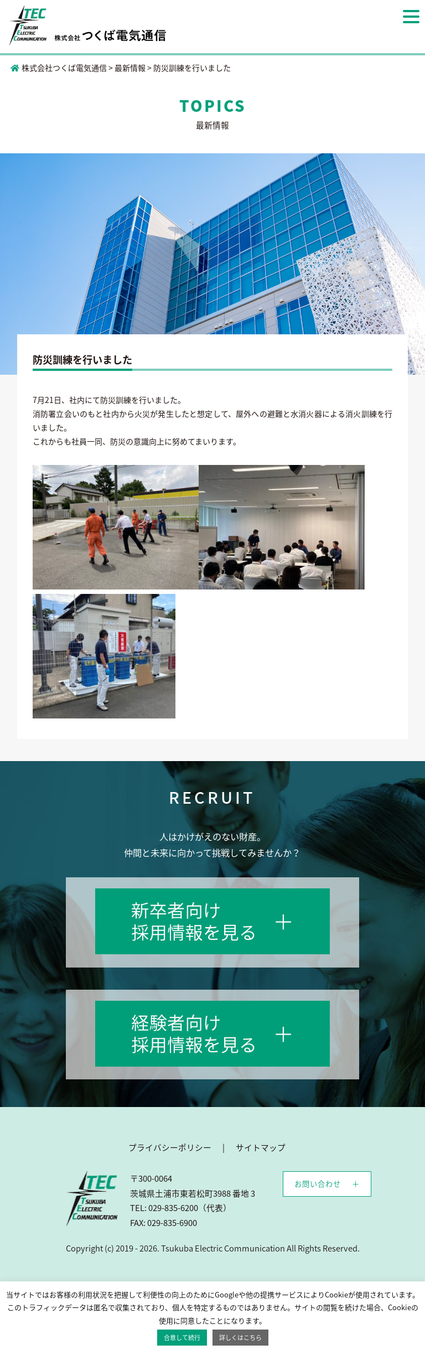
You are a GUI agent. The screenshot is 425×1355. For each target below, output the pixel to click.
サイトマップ (261, 1147)
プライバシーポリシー (169, 1147)
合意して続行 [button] (182, 1337)
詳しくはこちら (240, 1337)
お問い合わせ (317, 1183)
